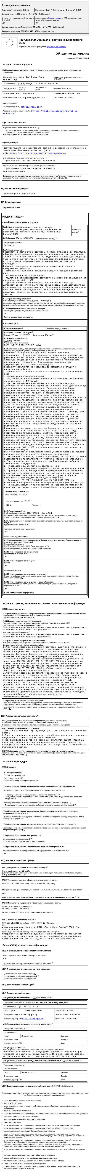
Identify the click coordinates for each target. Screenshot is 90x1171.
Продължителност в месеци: (15, 525)
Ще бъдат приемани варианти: (16, 554)
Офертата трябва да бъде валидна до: (17, 906)
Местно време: (37, 883)
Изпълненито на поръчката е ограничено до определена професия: (28, 722)
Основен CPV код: (12, 335)
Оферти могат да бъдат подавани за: (18, 317)
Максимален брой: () (40, 546)
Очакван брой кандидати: (14, 544)
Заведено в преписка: (11, 31)
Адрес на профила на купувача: (18, 111)
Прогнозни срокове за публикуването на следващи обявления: (28, 964)
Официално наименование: (14, 77)
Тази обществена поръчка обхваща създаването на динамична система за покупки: (36, 803)
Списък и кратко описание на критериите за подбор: (23, 625)
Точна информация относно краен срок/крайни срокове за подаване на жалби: (33, 1050)
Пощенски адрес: (10, 83)
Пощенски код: (41, 87)
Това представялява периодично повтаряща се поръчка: (25, 955)
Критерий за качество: (17, 501)
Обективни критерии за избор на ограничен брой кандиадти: (27, 548)
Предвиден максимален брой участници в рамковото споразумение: (33, 795)
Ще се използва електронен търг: (16, 839)
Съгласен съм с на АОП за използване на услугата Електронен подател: (58, 19)
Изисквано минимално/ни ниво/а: (16, 632)
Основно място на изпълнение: (16, 343)
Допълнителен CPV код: (46, 239)
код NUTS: (23, 87)
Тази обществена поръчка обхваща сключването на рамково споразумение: (33, 790)
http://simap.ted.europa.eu (56, 47)
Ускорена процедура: (12, 778)
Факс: (56, 97)
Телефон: (57, 93)
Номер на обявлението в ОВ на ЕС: (16, 871)
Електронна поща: (10, 97)
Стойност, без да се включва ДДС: (16, 301)
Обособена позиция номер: (57, 329)
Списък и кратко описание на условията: (18, 617)
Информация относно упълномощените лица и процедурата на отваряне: (30, 932)
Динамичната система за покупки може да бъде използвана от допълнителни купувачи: (39, 805)
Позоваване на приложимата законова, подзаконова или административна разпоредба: (36, 725)
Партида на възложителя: (12, 10)
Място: (5, 925)
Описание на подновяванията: (16, 537)
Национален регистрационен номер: (68, 77)
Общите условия (54, 18)
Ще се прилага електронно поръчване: (18, 974)
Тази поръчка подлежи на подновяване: (19, 529)
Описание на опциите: (12, 570)
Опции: (7, 563)
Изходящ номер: (8, 14)
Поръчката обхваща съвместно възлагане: (20, 128)
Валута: (44, 301)
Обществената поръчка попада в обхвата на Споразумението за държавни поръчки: (36, 851)
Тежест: (36, 505)
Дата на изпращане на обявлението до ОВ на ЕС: (21, 27)
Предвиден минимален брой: (19, 546)
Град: (5, 88)
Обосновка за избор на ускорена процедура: (21, 780)
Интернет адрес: (13, 1019)
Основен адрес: (12, 107)
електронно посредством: (13, 171)
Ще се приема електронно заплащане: (18, 978)
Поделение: (40, 10)
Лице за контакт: (9, 93)
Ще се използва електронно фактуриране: (19, 976)
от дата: (24, 14)
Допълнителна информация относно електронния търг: (24, 841)
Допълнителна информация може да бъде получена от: (25, 158)
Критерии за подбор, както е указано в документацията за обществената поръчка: (35, 623)
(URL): (6, 153)
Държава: (57, 88)
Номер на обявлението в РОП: (14, 875)
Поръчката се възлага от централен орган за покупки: (24, 134)
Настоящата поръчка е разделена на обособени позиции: (26, 311)
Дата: (4, 883)
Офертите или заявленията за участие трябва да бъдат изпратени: (29, 166)
